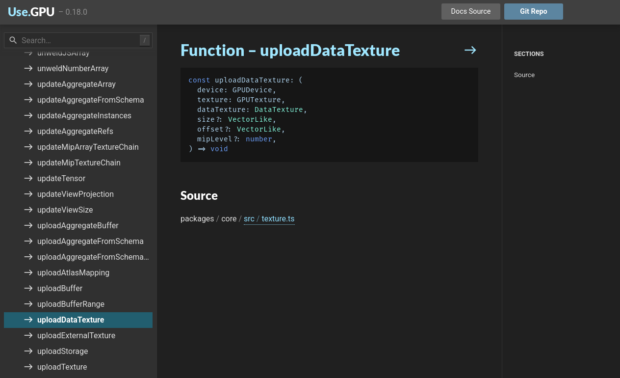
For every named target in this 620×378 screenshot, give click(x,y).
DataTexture (279, 110)
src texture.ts (269, 218)
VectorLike (250, 119)
